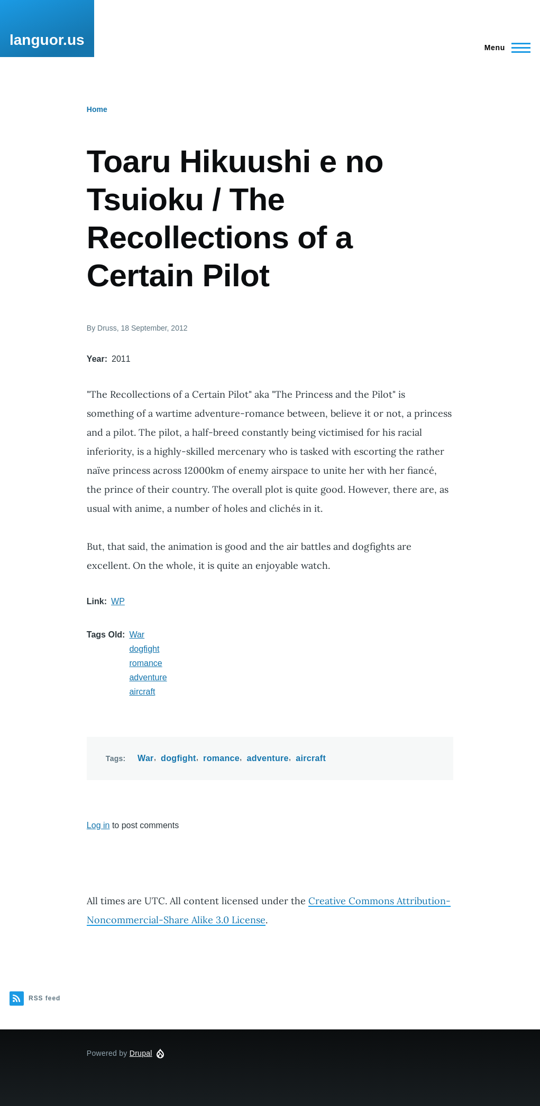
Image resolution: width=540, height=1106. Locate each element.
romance (145, 663)
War (136, 634)
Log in (98, 825)
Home (97, 109)
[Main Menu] (504, 47)
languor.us (47, 40)
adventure (148, 677)
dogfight (144, 648)
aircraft (142, 691)
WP (118, 601)
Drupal (141, 1053)
